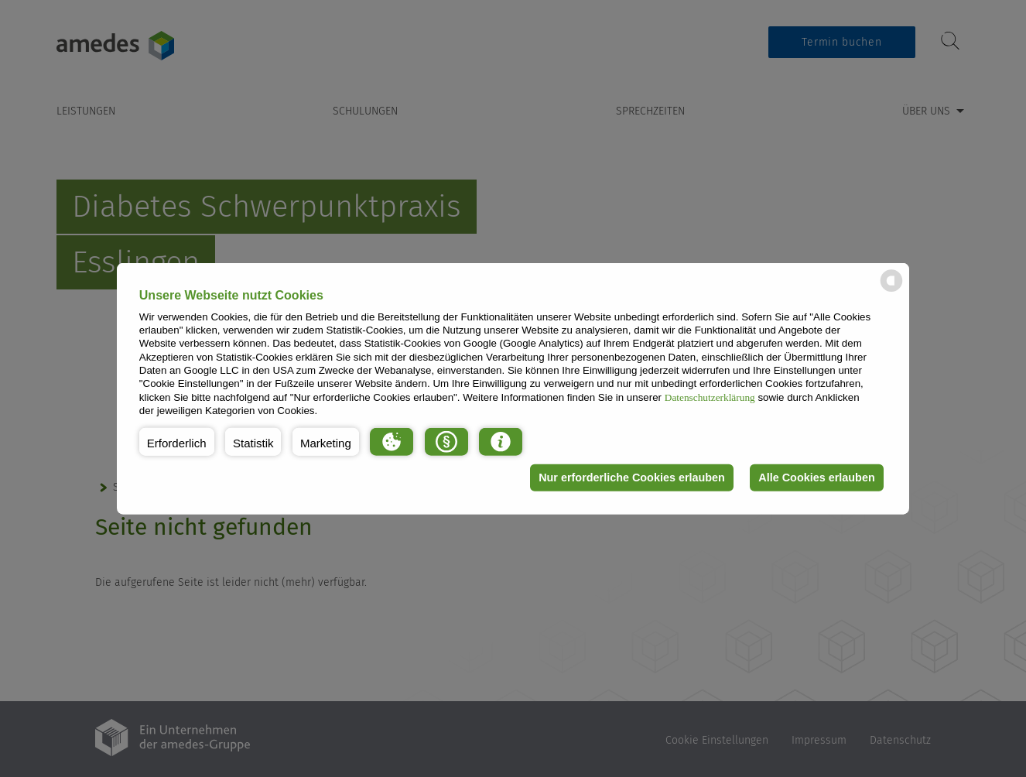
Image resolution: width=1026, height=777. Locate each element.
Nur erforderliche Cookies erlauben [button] (632, 477)
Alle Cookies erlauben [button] (816, 477)
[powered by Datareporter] (891, 290)
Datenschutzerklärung (710, 396)
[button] (176, 441)
